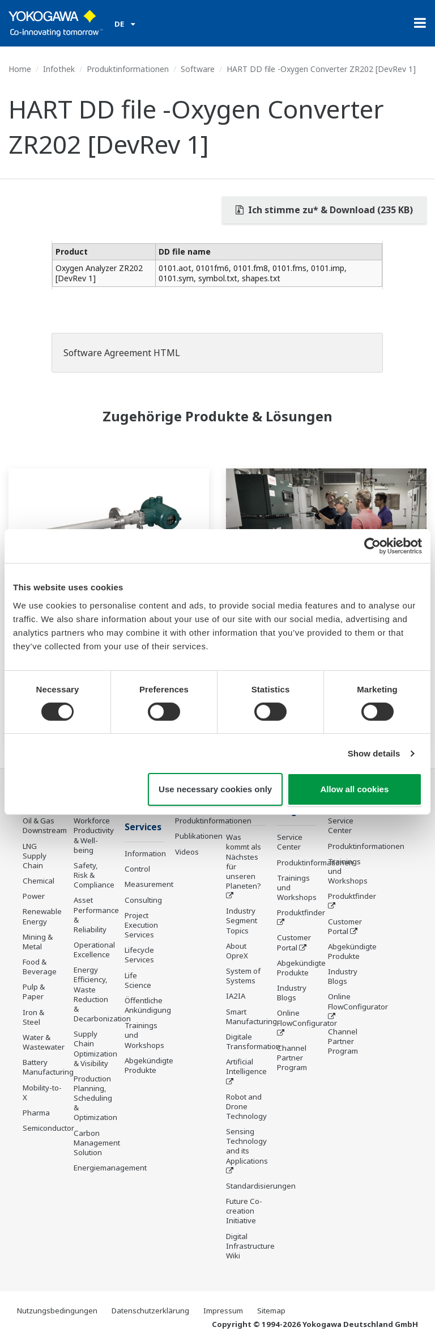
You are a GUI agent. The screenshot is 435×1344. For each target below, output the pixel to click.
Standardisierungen (261, 1186)
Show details (374, 753)
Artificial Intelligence (246, 1066)
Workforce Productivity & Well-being (94, 835)
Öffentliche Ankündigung (148, 1005)
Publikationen (199, 836)
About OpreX (237, 951)
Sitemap (271, 1310)
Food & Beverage (40, 967)
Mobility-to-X (42, 1092)
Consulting (143, 900)
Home (19, 69)
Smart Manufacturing (251, 1016)
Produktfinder (301, 912)
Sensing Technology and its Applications (247, 1145)
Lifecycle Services (139, 955)
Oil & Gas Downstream (45, 825)
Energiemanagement (110, 1168)
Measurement (149, 884)
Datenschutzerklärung (150, 1310)
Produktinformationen (128, 69)
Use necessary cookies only (215, 789)
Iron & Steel (33, 1017)
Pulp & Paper (34, 991)
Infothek (59, 69)
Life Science (138, 980)
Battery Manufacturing (48, 1067)
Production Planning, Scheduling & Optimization (95, 1098)
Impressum (223, 1310)
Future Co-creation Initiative (244, 1210)
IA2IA (235, 996)
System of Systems (243, 976)
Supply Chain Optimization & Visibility (95, 1048)
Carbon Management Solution (97, 1142)
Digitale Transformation (253, 1041)
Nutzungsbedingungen (57, 1310)
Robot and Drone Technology (246, 1106)
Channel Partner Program (292, 1057)
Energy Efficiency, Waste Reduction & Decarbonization (102, 994)
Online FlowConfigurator (307, 1018)
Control (137, 869)
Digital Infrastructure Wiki (250, 1246)
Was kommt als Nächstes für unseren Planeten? (243, 861)
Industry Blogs (291, 993)
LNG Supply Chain (34, 855)
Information (145, 853)
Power (34, 896)
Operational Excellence (94, 950)
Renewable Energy (42, 916)
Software (198, 69)
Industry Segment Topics (241, 920)
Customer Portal (294, 942)
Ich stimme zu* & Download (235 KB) (324, 210)
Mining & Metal (38, 942)
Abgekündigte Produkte (149, 1065)
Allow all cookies (354, 789)
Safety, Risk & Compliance (94, 875)
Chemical (38, 881)
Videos (187, 852)
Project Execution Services (141, 925)
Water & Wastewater (44, 1042)
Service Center (289, 842)
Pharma (36, 1113)
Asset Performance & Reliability (96, 914)
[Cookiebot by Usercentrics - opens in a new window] (372, 546)
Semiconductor (48, 1128)
